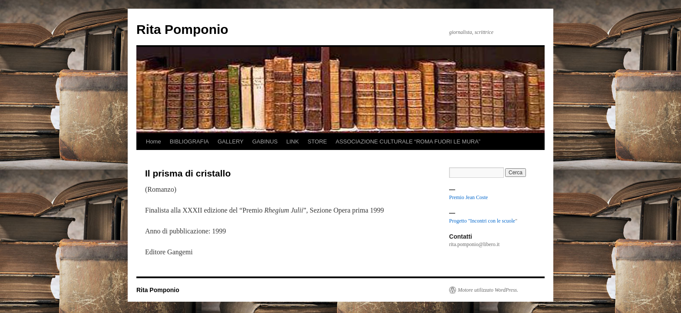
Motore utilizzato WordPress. (488, 290)
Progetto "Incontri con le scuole (482, 221)
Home (153, 141)
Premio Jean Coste (468, 197)
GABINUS (265, 141)
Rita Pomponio (182, 29)
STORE (317, 141)
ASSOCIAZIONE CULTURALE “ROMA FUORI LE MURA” (408, 141)
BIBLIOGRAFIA (189, 141)
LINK (292, 141)
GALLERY (231, 141)
